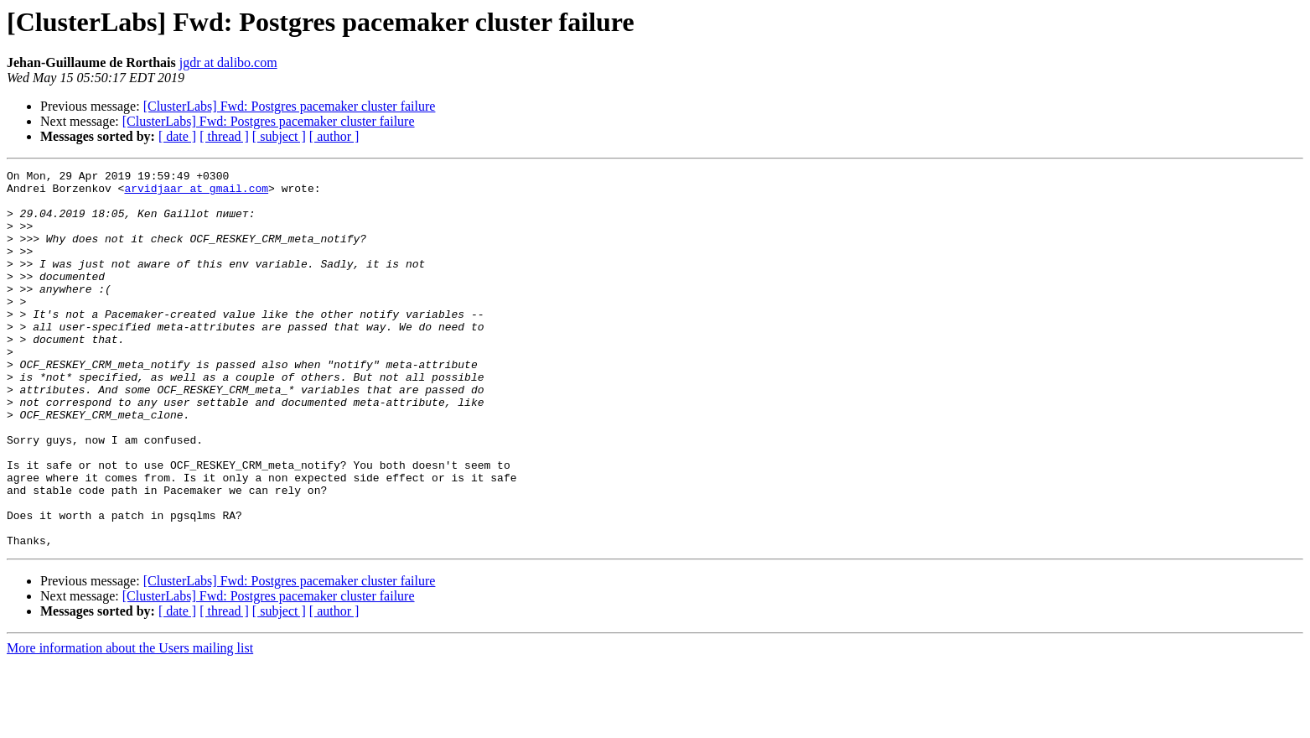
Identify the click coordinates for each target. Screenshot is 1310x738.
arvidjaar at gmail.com (196, 192)
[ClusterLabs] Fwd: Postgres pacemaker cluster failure (289, 106)
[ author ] (334, 136)
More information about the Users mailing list (130, 723)
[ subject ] (279, 136)
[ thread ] (224, 136)
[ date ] (177, 136)
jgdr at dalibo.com (228, 62)
